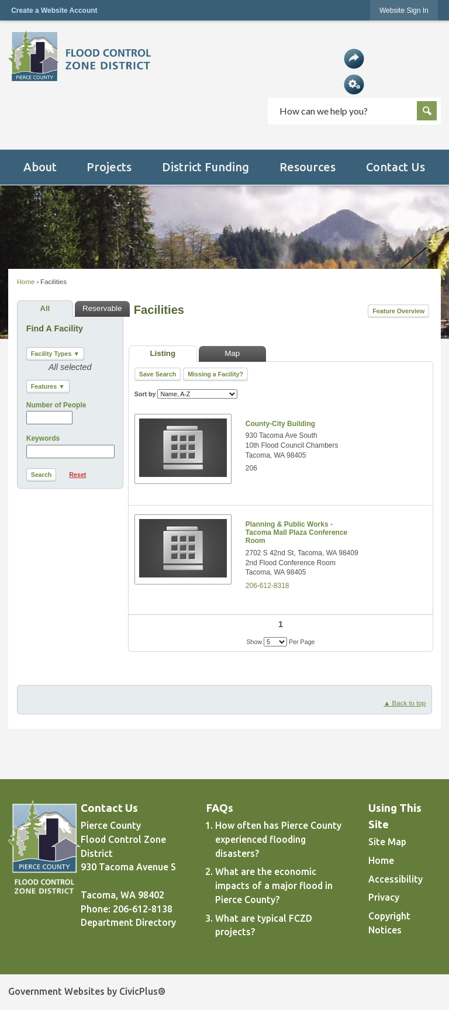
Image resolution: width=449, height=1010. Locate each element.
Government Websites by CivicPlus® (86, 991)
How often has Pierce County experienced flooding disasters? (278, 839)
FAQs (219, 808)
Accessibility (395, 879)
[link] (404, 10)
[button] (354, 58)
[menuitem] (39, 167)
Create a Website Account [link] (54, 10)
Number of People (56, 405)
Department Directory (128, 922)
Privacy (383, 897)
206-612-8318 (267, 586)
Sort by (186, 393)
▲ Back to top (405, 703)
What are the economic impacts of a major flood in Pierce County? (274, 885)
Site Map (387, 841)
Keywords (43, 438)
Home (26, 281)
